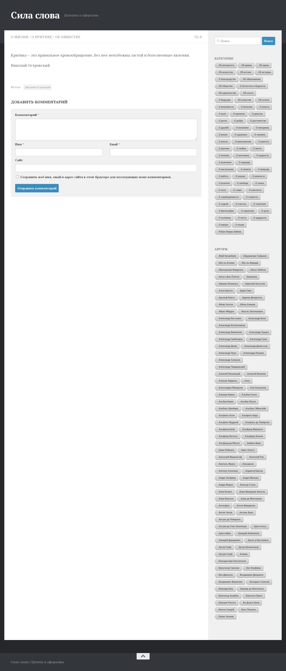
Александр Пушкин (253, 353)
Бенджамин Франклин (230, 582)
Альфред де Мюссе (229, 443)
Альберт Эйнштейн (256, 408)
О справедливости (229, 197)
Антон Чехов (225, 512)
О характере (247, 211)
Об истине (245, 72)
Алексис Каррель (228, 381)
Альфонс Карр (250, 415)
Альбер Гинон (249, 394)
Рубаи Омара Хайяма (230, 232)
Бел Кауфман (253, 568)
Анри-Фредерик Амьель (252, 492)
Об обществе (69, 36)
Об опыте (248, 93)
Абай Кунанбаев (227, 256)
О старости (252, 197)
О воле (222, 114)
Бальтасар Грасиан (229, 568)
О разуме (240, 176)
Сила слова (35, 15)
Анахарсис (248, 464)
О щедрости (260, 218)
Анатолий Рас (256, 457)
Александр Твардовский (232, 367)
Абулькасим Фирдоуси (231, 270)
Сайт (19, 160)
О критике (42, 36)
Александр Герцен (259, 332)
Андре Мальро (251, 478)
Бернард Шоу (226, 589)
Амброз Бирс (254, 443)
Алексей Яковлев (256, 374)
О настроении (226, 169)
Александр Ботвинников (232, 325)
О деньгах (257, 114)
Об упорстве (244, 100)
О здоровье (241, 134)
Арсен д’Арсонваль (258, 540)
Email (115, 144)
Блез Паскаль (248, 609)
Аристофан (225, 533)
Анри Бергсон (226, 498)
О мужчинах (225, 162)
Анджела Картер (254, 471)
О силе (222, 190)
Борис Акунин (226, 616)
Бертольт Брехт (254, 596)
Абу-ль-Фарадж (250, 263)
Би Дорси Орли (251, 602)
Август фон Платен (229, 277)
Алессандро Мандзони (231, 388)
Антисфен (224, 505)
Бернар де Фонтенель (252, 589)
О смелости (255, 190)
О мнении (224, 155)
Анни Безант (225, 492)
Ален (247, 381)
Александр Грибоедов (230, 339)
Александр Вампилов (230, 332)
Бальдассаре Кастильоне (232, 561)
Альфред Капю (227, 429)
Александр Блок (257, 318)
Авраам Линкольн (228, 284)
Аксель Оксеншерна (252, 311)
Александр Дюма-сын (256, 346)
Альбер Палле (248, 401)
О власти (264, 107)
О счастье (241, 204)
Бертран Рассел (227, 602)
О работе (223, 176)
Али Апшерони (258, 388)
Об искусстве (226, 72)
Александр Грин (258, 339)
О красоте (264, 141)
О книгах (223, 141)
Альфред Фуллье (228, 436)
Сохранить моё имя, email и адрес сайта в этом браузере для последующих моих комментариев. (95, 177)
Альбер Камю (226, 401)
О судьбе (224, 204)
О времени (239, 114)
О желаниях (242, 128)
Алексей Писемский (229, 374)
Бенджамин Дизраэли (251, 575)
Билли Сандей (226, 609)
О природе (263, 169)
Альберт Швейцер (228, 408)
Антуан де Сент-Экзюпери (233, 526)
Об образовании (252, 79)
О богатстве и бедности (252, 86)
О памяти (246, 169)
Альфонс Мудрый (228, 422)
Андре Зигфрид (227, 478)
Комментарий (27, 115)
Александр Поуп (227, 353)
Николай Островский (37, 87)
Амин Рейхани (226, 450)
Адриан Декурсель (252, 297)
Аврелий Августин (255, 284)
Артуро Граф (226, 554)
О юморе (223, 225)
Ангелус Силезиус (228, 471)
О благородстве (227, 79)
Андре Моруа (226, 485)
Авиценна (251, 277)
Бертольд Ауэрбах (229, 596)
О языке (239, 225)
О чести (242, 218)
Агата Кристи (226, 290)
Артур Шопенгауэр (248, 547)
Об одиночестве (227, 93)
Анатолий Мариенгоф (230, 457)
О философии (226, 211)
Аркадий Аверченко (248, 533)
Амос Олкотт (248, 450)
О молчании (242, 155)
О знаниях (259, 134)
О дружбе (224, 128)
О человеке (225, 218)
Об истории (264, 72)
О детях (223, 121)
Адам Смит (246, 290)
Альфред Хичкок (254, 436)
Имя (19, 144)
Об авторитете (226, 65)
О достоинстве (258, 121)
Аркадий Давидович (230, 540)
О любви (241, 148)
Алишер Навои (227, 394)
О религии (224, 183)
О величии (246, 107)
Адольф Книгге (227, 297)
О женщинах (262, 128)
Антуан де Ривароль (230, 519)
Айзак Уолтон (226, 304)
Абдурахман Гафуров (255, 256)
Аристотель (260, 526)
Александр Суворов (229, 360)
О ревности (258, 176)
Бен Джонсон (226, 575)
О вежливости (226, 107)
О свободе (242, 183)
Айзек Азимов (247, 304)
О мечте (257, 148)
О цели (265, 211)
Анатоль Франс (227, 464)
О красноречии (243, 141)
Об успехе (264, 100)
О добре (238, 121)
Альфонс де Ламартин (257, 422)
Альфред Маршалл (252, 429)
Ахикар (243, 554)
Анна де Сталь (248, 485)
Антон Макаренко (246, 505)
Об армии (246, 65)
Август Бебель (258, 270)
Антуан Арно (246, 512)
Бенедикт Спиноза (259, 582)
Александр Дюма (228, 346)
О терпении (260, 204)
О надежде (244, 162)
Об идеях (264, 65)
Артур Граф (225, 547)
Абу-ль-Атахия (226, 263)
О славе (237, 190)
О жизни (20, 36)
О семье (259, 183)
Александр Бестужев (230, 318)
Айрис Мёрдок (226, 311)
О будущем (225, 100)
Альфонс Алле (227, 415)
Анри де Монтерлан (251, 498)
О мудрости (262, 155)
